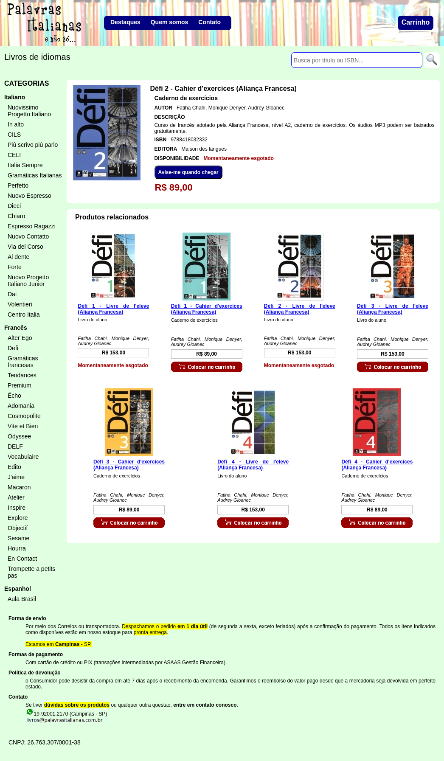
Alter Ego (20, 337)
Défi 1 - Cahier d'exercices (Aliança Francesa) (206, 309)
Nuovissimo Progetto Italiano (29, 111)
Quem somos (169, 22)
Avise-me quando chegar (188, 172)
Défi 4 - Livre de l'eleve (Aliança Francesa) (253, 465)
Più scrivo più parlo (33, 144)
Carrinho (416, 22)
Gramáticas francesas (23, 361)
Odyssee (19, 436)
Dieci (14, 205)
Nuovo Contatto (28, 236)
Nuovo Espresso (29, 195)
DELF (15, 446)
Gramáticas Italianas (35, 175)
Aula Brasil (22, 598)
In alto (16, 124)
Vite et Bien (23, 426)
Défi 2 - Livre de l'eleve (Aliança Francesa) (299, 309)
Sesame (18, 538)
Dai (12, 294)
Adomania (21, 405)
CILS (14, 134)
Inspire (16, 507)
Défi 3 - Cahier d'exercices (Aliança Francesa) (129, 465)
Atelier (16, 497)
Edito (14, 466)
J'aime (16, 477)
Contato (209, 22)
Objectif (18, 528)
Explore (18, 517)
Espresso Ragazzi (32, 226)
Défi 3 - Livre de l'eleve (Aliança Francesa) (392, 309)
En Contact (22, 558)
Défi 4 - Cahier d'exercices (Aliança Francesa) (377, 465)
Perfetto (18, 185)
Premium (19, 385)
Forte (15, 267)
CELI (14, 155)
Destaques (125, 22)
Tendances (22, 375)
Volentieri (20, 304)
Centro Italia (23, 314)
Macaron (19, 487)
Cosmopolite (24, 416)
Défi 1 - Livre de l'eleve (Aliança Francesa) (113, 309)
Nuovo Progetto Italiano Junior (28, 280)
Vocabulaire (23, 456)
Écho (14, 395)
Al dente (18, 256)
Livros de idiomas (37, 57)
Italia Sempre (25, 165)
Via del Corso (25, 246)
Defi (13, 348)
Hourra (17, 548)
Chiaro (16, 216)
